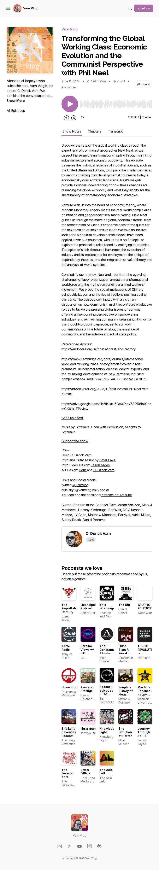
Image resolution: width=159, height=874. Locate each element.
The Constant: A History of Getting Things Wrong (107, 655)
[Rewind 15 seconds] (66, 118)
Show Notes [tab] (71, 131)
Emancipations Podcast (91, 606)
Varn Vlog (30, 8)
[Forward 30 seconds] (74, 118)
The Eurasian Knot (67, 773)
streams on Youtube (116, 495)
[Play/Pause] (69, 104)
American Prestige (87, 689)
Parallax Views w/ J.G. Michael (87, 651)
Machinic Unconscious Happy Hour (147, 692)
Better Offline (85, 771)
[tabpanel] (106, 334)
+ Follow (144, 8)
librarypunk (89, 728)
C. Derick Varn (103, 470)
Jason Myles (100, 465)
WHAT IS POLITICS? (145, 606)
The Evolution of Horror (125, 732)
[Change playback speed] (82, 118)
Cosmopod (69, 687)
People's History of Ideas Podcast (125, 692)
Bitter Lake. (107, 460)
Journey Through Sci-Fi (143, 732)
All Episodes (16, 110)
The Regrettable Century (70, 608)
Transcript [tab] (115, 131)
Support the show (74, 441)
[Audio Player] (116, 103)
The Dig (124, 604)
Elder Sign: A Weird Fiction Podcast (124, 653)
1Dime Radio (65, 647)
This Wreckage (107, 606)
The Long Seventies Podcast (68, 732)
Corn (83, 470)
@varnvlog (80, 485)
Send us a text (72, 418)
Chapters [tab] (94, 131)
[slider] (116, 104)
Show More (16, 101)
